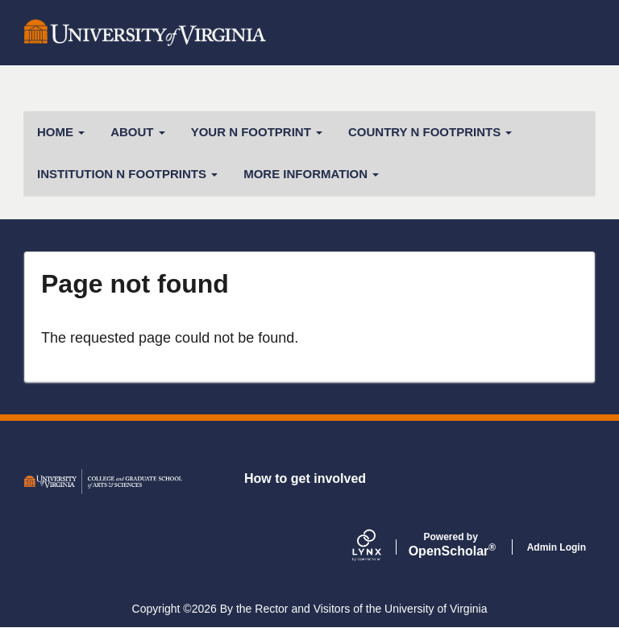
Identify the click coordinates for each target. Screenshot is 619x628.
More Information (311, 174)
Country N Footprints (430, 132)
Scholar (451, 545)
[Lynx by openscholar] (380, 547)
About (137, 132)
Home (61, 132)
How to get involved (305, 478)
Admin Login (556, 547)
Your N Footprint (256, 132)
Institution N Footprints (127, 174)
